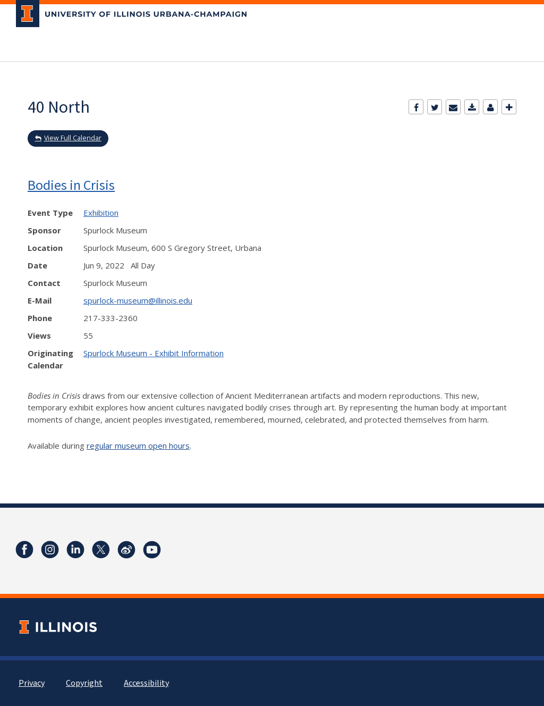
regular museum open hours (138, 445)
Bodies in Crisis (71, 185)
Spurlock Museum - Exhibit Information (153, 353)
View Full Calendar (72, 137)
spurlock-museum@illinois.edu (137, 300)
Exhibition (100, 212)
